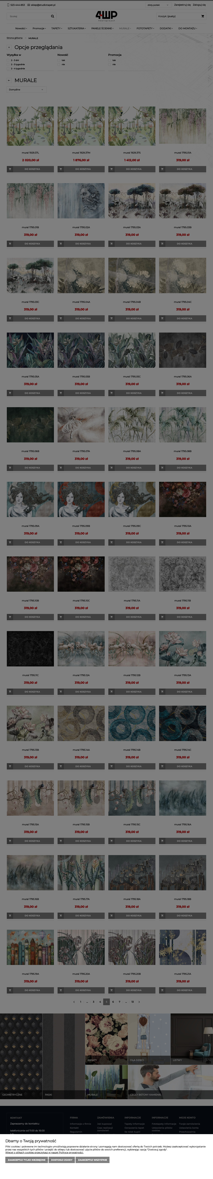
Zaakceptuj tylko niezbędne (26, 1160)
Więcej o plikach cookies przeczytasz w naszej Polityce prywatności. (44, 1152)
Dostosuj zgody (61, 1160)
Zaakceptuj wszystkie (92, 1160)
